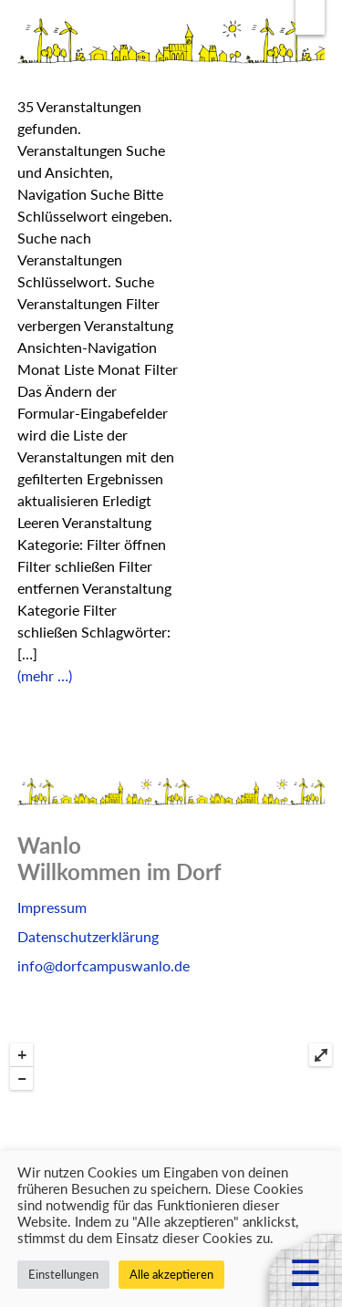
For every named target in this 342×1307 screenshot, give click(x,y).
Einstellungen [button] (63, 1274)
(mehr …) (44, 675)
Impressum (52, 907)
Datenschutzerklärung (88, 936)
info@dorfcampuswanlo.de (103, 965)
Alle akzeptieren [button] (171, 1274)
